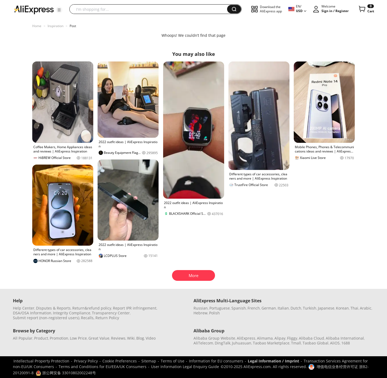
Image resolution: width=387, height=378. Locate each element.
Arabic (365, 308)
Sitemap (148, 361)
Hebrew (200, 312)
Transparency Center (111, 312)
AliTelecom (203, 343)
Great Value (98, 338)
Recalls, (88, 317)
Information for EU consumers (216, 361)
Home (36, 26)
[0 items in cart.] (366, 9)
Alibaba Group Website (214, 338)
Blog (140, 338)
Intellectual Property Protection (41, 361)
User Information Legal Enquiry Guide (185, 366)
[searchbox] (150, 9)
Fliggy (292, 338)
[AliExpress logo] (34, 9)
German (268, 308)
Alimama (265, 338)
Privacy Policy (86, 361)
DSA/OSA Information (32, 312)
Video (151, 338)
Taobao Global (315, 343)
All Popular (23, 338)
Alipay (279, 338)
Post (73, 26)
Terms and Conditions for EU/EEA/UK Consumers (102, 366)
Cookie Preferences (119, 361)
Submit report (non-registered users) (46, 317)
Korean (342, 308)
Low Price (78, 338)
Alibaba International (345, 338)
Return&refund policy (91, 308)
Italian (283, 308)
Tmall (296, 343)
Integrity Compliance (71, 312)
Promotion (59, 338)
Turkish (309, 308)
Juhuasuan (241, 343)
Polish (214, 312)
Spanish (238, 308)
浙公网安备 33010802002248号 (66, 372)
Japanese (326, 308)
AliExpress (246, 338)
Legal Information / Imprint (273, 361)
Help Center (23, 308)
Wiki (131, 338)
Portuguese (219, 308)
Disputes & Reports (53, 308)
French (254, 308)
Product (41, 338)
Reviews (118, 338)
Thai (354, 308)
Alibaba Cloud (311, 338)
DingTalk (222, 343)
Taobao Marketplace (271, 343)
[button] (59, 10)
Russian (201, 308)
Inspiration (55, 26)
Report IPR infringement (134, 308)
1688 (345, 343)
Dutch (296, 308)
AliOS (335, 343)
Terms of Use (172, 361)
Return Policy (107, 317)
